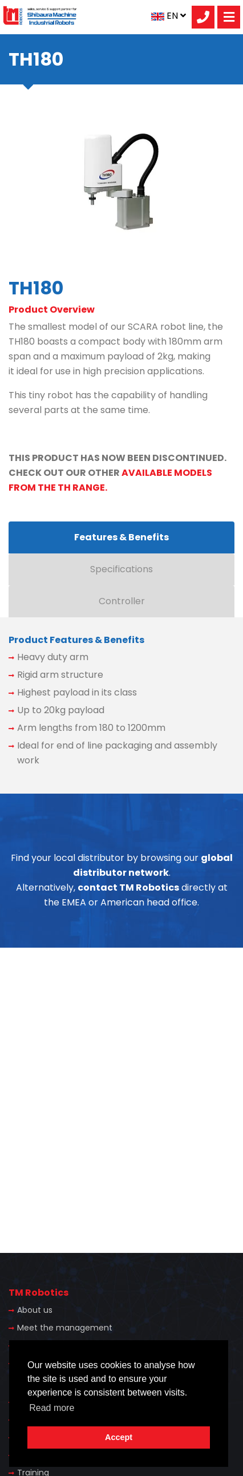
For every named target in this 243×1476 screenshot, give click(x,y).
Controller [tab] (122, 601)
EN (168, 15)
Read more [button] (51, 1408)
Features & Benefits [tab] (121, 537)
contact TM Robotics (128, 887)
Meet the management (64, 1327)
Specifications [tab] (121, 569)
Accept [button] (118, 1437)
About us (34, 1310)
